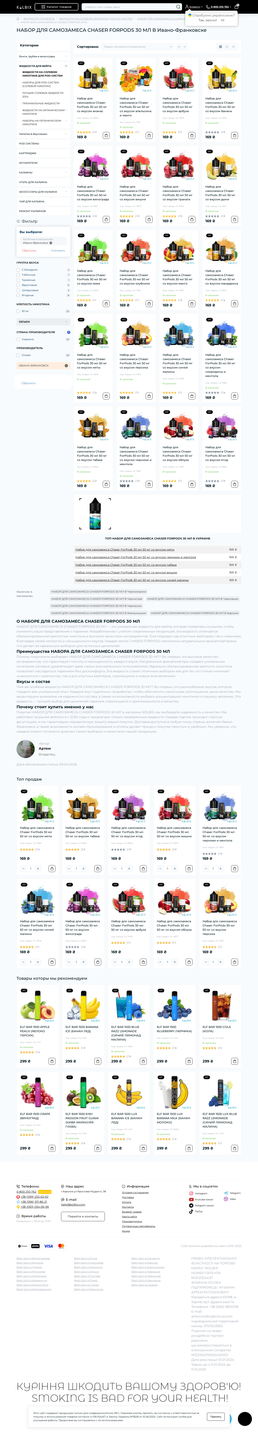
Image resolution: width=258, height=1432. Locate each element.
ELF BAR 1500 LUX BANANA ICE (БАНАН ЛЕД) (126, 1118)
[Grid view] (220, 47)
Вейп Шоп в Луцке (85, 1258)
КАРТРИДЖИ (27, 153)
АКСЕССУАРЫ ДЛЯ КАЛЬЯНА (38, 191)
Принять (215, 1416)
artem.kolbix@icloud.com (212, 1316)
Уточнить (58, 250)
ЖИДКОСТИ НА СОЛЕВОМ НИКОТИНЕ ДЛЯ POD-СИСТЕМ (96, 18)
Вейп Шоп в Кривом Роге (32, 1284)
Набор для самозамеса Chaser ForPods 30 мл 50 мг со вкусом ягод (220, 453)
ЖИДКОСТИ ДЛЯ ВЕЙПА (39, 18)
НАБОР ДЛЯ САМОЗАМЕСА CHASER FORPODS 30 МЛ (171, 18)
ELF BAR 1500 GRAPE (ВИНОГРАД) (35, 1116)
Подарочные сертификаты (138, 1226)
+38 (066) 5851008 (223, 1307)
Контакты (128, 1206)
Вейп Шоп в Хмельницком (147, 1267)
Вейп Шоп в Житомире (31, 1271)
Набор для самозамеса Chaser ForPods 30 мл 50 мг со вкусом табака (92, 453)
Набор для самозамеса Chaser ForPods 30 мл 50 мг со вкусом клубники (135, 277)
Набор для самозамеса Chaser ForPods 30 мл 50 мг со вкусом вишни (135, 193)
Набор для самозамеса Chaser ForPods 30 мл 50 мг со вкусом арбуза (177, 105)
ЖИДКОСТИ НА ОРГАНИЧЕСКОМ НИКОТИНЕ (43, 112)
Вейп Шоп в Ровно (86, 1280)
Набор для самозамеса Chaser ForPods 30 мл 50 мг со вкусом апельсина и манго (135, 107)
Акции (126, 1230)
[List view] (227, 47)
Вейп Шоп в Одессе (86, 1271)
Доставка (128, 1197)
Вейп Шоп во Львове (144, 1284)
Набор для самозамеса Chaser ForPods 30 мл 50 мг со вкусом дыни (220, 193)
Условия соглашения (135, 1192)
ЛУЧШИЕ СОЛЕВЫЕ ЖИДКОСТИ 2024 (42, 94)
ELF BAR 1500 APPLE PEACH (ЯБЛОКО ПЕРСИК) (35, 1031)
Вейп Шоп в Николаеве (88, 1262)
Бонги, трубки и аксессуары (37, 56)
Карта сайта (129, 1216)
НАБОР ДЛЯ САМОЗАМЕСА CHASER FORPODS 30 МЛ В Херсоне (194, 613)
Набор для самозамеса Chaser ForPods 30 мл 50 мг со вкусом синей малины (177, 363)
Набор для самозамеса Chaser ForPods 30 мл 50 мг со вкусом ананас (92, 105)
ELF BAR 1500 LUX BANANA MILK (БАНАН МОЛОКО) (173, 1118)
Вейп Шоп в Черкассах (145, 1271)
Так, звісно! (208, 20)
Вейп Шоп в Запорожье (31, 1275)
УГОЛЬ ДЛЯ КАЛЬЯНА (33, 182)
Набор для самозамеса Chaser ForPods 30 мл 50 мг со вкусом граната (177, 193)
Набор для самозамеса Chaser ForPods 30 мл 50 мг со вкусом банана (220, 105)
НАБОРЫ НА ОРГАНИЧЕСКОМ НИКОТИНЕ (41, 122)
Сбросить (29, 250)
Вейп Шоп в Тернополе (88, 1289)
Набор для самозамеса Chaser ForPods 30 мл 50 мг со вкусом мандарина (221, 277)
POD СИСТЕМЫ (29, 143)
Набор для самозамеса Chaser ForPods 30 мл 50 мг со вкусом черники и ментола (136, 455)
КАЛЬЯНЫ (25, 172)
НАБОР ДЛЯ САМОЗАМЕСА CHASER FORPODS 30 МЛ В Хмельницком (98, 613)
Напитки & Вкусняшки (33, 133)
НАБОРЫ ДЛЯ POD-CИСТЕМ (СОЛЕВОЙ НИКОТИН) (40, 84)
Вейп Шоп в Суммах (86, 1284)
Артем (45, 748)
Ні (222, 20)
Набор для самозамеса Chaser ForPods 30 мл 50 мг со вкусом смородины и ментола (220, 365)
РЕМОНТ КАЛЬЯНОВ (32, 211)
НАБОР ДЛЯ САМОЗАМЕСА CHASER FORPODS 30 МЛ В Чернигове (96, 598)
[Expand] (66, 56)
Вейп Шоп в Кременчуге (32, 1280)
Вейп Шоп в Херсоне (144, 1262)
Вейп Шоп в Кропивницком (34, 1289)
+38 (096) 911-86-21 (34, 1202)
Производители (132, 1221)
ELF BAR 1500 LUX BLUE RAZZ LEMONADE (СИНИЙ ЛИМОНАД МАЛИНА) (220, 1120)
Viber (230, 1199)
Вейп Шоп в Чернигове (146, 1275)
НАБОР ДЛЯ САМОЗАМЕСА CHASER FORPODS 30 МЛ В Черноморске (98, 591)
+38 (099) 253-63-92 (34, 1197)
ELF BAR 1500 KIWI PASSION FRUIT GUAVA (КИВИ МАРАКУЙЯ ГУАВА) (82, 1120)
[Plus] (38, 868)
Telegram (232, 1193)
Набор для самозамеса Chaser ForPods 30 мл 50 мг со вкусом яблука (177, 453)
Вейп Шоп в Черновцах (146, 1280)
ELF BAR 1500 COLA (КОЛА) (217, 1029)
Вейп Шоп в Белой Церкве (33, 1258)
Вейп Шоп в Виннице (30, 1262)
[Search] (178, 7)
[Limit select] (181, 46)
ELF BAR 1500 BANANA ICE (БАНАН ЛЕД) (82, 1029)
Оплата (126, 1202)
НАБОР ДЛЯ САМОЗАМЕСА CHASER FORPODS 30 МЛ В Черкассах (96, 605)
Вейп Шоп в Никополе (88, 1267)
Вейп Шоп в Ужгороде (145, 1258)
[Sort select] (137, 46)
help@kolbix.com (73, 1204)
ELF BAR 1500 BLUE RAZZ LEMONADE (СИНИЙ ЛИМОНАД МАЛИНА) (126, 1033)
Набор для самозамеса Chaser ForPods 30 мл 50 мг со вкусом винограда (93, 193)
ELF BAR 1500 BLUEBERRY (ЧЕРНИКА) (174, 1029)
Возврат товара (131, 1211)
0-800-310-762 (26, 1192)
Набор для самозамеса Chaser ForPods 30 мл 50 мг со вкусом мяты (92, 361)
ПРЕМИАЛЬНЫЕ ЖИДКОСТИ (41, 103)
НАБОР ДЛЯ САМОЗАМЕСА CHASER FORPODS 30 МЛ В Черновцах (192, 598)
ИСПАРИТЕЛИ (28, 162)
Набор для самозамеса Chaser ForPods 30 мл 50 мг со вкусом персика (135, 361)
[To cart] (106, 135)
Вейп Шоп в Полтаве (87, 1275)
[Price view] (233, 47)
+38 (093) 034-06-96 (35, 1207)
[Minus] (23, 868)
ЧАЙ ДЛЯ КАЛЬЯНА (31, 201)
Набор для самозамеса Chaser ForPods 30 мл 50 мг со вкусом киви (92, 277)
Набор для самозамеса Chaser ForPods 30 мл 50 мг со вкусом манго (177, 277)
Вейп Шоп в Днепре (29, 1267)
